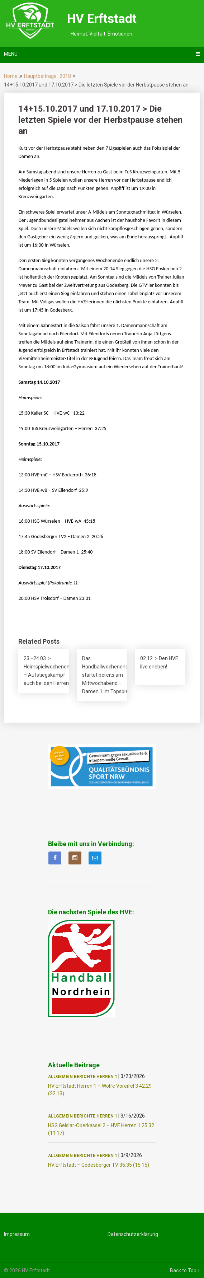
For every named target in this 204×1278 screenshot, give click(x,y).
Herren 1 (106, 1076)
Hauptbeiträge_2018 (47, 76)
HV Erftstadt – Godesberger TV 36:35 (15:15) (98, 1165)
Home (11, 76)
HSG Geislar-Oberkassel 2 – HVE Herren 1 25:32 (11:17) (101, 1129)
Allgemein (60, 1076)
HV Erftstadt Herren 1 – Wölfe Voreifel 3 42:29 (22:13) (100, 1089)
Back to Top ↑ (185, 1270)
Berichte (84, 1076)
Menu (11, 54)
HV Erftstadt (102, 18)
